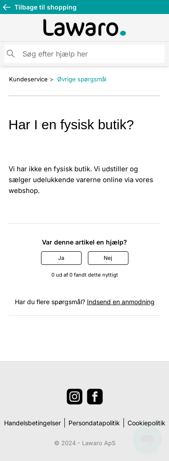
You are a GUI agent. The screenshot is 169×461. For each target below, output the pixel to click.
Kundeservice (28, 79)
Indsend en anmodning (121, 302)
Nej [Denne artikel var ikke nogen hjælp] (108, 257)
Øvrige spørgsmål (81, 79)
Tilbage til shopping (39, 7)
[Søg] (84, 54)
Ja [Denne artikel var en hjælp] (61, 257)
